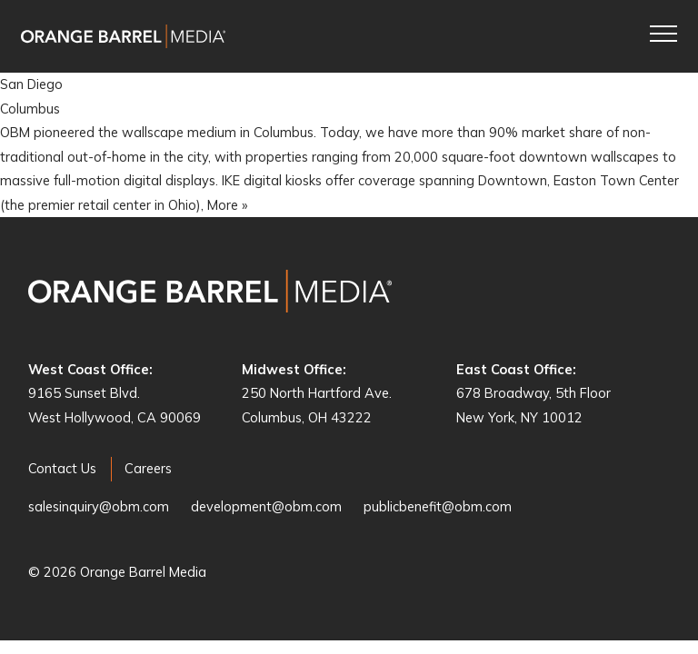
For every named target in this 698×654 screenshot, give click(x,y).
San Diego (31, 84)
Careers (148, 468)
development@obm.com (266, 506)
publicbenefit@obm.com (438, 506)
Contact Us (62, 468)
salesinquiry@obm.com (98, 506)
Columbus (30, 108)
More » (227, 204)
